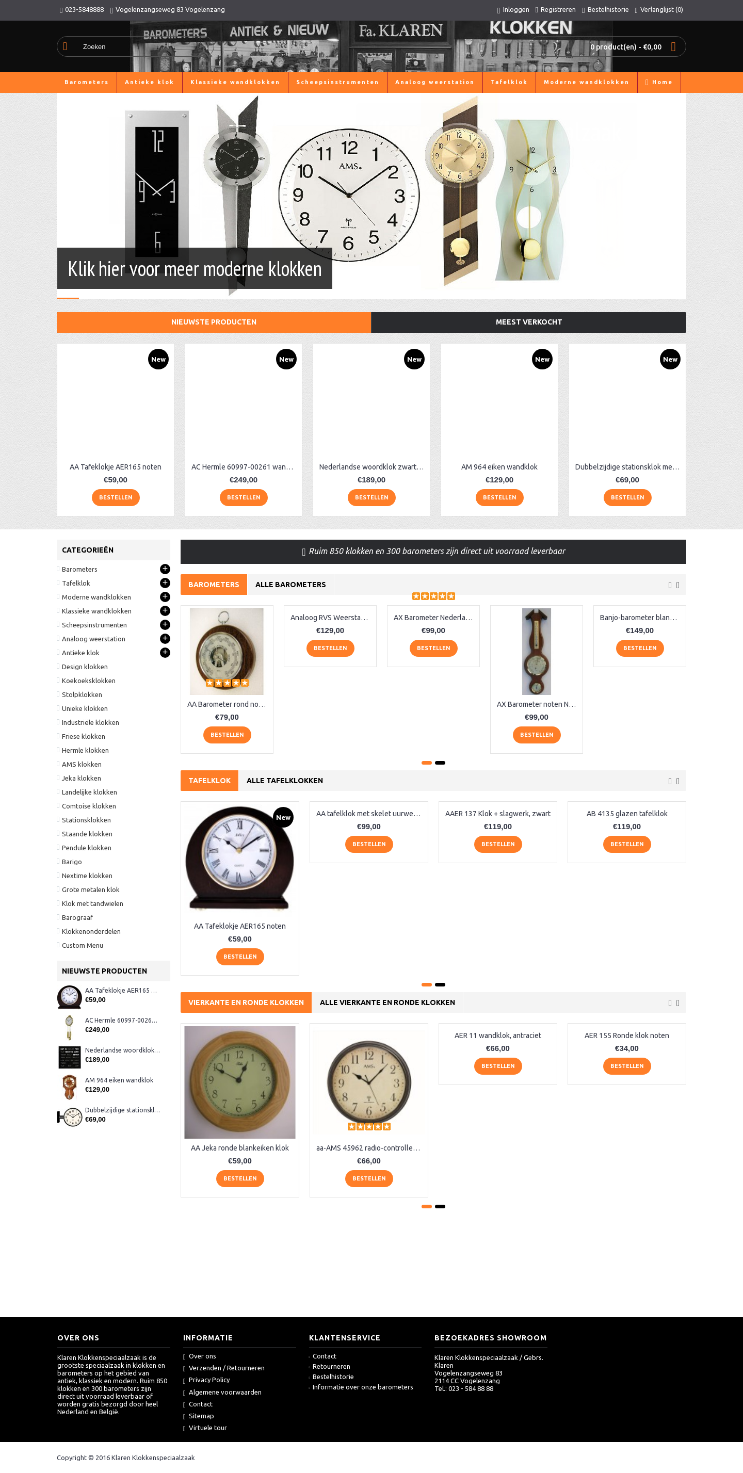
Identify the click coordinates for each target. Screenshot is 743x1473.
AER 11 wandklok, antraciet (498, 1035)
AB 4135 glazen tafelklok (627, 814)
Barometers (213, 584)
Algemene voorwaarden (222, 1392)
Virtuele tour (205, 1428)
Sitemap (198, 1416)
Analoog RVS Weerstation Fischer (332, 617)
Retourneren (330, 1366)
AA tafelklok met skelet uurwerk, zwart (370, 814)
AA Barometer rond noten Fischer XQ (228, 704)
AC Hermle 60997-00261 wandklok (245, 467)
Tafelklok (209, 780)
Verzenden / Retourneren (224, 1368)
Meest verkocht (529, 322)
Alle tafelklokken (285, 780)
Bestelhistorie (331, 1376)
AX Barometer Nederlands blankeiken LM (435, 617)
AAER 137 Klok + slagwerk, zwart (498, 814)
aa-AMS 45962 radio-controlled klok (370, 1148)
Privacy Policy (206, 1380)
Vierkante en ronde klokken (246, 1002)
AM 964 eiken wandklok (499, 467)
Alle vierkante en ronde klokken (387, 1002)
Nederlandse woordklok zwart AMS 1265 (373, 467)
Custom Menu (82, 945)
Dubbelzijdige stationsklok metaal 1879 (629, 467)
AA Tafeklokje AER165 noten (115, 467)
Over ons (199, 1356)
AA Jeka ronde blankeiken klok (240, 1148)
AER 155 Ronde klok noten (627, 1035)
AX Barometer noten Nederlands (538, 704)
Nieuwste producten (213, 322)
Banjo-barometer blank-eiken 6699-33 (641, 617)
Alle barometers (290, 584)
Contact (198, 1404)
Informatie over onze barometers (361, 1386)
